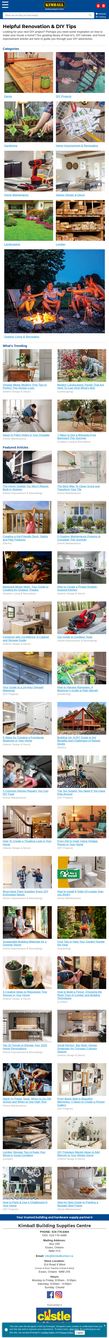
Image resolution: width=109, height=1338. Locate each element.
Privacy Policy (67, 1332)
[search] (44, 15)
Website (101, 14)
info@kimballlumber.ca (59, 1255)
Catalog (103, 5)
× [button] (104, 1325)
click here (74, 1329)
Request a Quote (98, 5)
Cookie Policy (48, 1332)
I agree (80, 1333)
